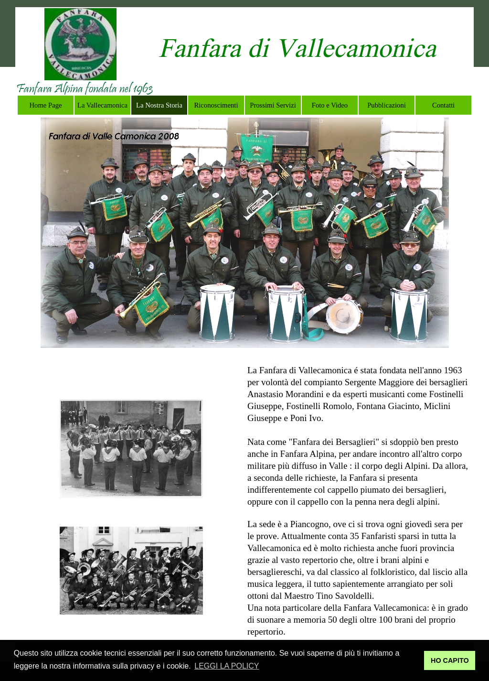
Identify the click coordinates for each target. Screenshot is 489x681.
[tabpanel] (84, 89)
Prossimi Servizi (273, 105)
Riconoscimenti (216, 105)
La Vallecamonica (102, 105)
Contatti (443, 105)
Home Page (46, 105)
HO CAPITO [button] (450, 660)
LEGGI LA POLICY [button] (226, 666)
